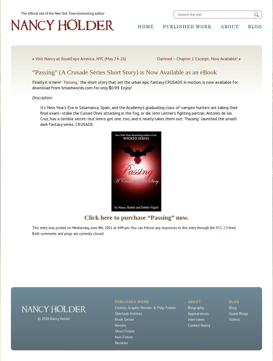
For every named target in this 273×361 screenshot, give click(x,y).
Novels (120, 325)
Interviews (196, 319)
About (230, 27)
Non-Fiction (124, 337)
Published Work (187, 27)
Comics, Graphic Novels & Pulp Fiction (145, 307)
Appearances (198, 313)
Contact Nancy (199, 325)
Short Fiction (125, 331)
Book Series (124, 319)
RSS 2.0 (222, 227)
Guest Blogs (238, 313)
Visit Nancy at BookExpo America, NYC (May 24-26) (80, 58)
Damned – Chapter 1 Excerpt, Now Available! (197, 58)
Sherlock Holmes (128, 313)
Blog (255, 27)
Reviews (121, 342)
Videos (234, 319)
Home (146, 27)
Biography (196, 307)
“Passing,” (70, 82)
